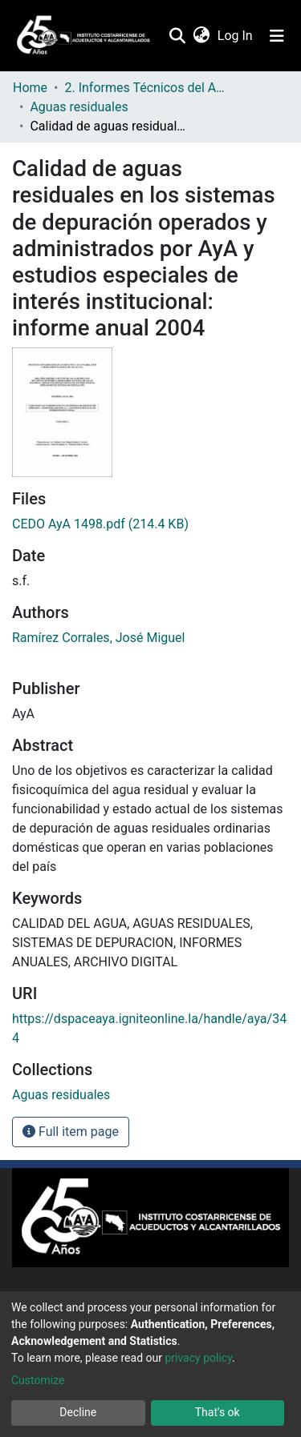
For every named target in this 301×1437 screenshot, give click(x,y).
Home (30, 87)
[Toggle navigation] (277, 36)
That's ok (217, 1412)
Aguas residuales (79, 106)
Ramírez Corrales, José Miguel (98, 637)
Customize (37, 1380)
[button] (201, 36)
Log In (236, 35)
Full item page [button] (70, 1131)
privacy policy (198, 1357)
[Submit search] (177, 36)
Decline (77, 1412)
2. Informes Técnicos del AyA (144, 87)
